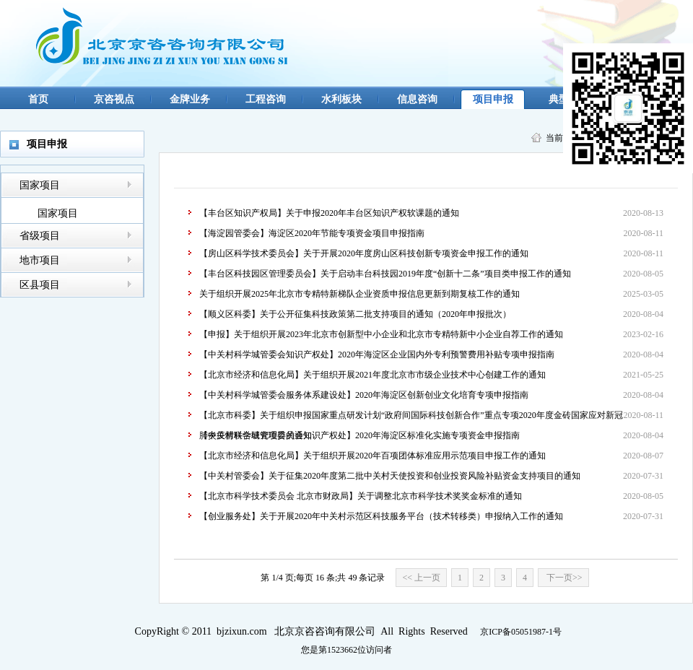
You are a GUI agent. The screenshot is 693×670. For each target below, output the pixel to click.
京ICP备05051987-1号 (521, 632)
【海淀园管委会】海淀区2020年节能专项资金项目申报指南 (311, 233)
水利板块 (341, 99)
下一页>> (563, 578)
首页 (38, 99)
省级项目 (39, 235)
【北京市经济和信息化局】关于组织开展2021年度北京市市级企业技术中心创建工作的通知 (372, 375)
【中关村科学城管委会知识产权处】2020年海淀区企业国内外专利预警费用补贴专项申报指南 (376, 354)
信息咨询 (417, 99)
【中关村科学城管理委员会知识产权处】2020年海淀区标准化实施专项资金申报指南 (359, 435)
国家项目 (39, 185)
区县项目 (39, 284)
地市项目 (39, 260)
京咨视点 (114, 99)
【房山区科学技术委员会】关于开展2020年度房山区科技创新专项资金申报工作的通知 (363, 253)
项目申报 (493, 99)
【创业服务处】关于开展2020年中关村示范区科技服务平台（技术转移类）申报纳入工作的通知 (381, 516)
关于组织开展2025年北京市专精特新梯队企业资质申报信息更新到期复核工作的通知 (359, 294)
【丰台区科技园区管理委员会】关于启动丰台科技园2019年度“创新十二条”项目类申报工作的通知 (385, 274)
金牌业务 (190, 99)
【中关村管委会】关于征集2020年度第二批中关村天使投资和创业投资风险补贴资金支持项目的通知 (389, 476)
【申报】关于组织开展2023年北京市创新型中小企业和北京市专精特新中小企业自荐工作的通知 (381, 334)
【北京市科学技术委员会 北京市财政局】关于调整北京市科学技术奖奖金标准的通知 (360, 496)
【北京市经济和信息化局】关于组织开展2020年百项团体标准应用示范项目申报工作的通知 (372, 456)
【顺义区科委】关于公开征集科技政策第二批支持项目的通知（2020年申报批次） (355, 314)
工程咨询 (265, 99)
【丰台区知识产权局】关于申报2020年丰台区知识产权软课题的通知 (329, 213)
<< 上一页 (421, 578)
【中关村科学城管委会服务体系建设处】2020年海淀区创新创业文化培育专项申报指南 (363, 395)
